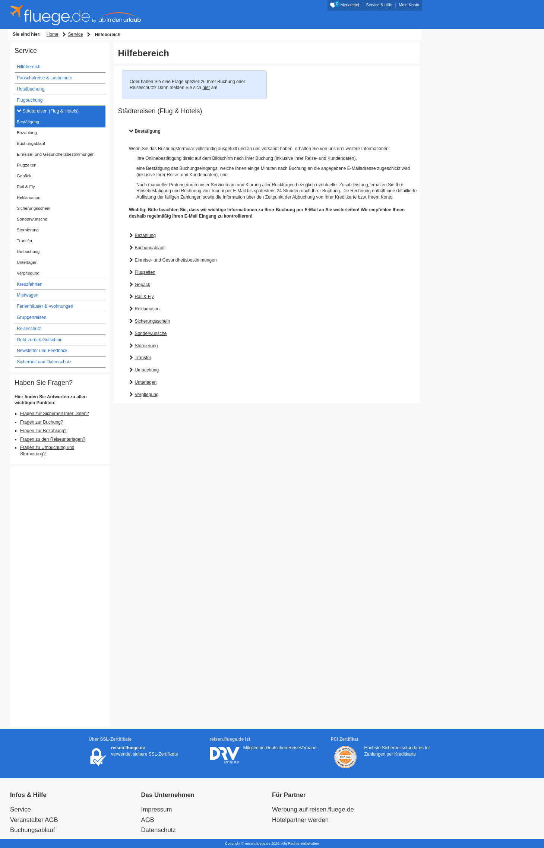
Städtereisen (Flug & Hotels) (50, 111)
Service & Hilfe (379, 5)
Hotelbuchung (30, 89)
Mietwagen (27, 295)
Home (52, 34)
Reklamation (147, 308)
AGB (147, 819)
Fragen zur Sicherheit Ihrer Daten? (54, 413)
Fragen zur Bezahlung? (43, 430)
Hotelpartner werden (300, 819)
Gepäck (142, 284)
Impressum (156, 809)
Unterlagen (145, 382)
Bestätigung (147, 131)
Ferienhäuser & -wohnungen (45, 306)
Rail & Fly (144, 296)
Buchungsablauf (32, 829)
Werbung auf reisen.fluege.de (313, 809)
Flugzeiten (145, 272)
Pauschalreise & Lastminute (44, 77)
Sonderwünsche (151, 333)
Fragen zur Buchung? (41, 422)
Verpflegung (146, 394)
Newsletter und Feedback (42, 350)
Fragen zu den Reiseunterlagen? (52, 439)
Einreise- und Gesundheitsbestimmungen (175, 260)
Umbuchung (147, 370)
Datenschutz (158, 829)
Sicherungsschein (152, 321)
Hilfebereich (28, 66)
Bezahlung (145, 235)
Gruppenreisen (31, 317)
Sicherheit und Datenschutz (44, 361)
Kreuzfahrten (29, 284)
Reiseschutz (29, 328)
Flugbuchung (29, 100)
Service (75, 34)
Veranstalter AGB (34, 819)
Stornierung (146, 345)
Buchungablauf (149, 247)
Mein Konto (409, 5)
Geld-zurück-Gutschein (40, 339)
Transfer (143, 357)
